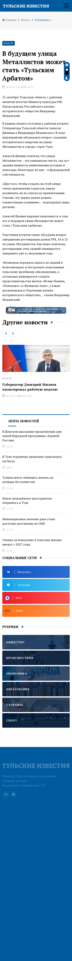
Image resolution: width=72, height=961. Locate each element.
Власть (25, 20)
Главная (9, 20)
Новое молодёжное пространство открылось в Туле (27, 500)
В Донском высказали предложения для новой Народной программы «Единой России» (32, 435)
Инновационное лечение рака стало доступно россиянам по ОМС (28, 521)
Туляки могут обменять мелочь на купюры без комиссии (27, 479)
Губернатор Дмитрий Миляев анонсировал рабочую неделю (30, 387)
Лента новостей (23, 421)
